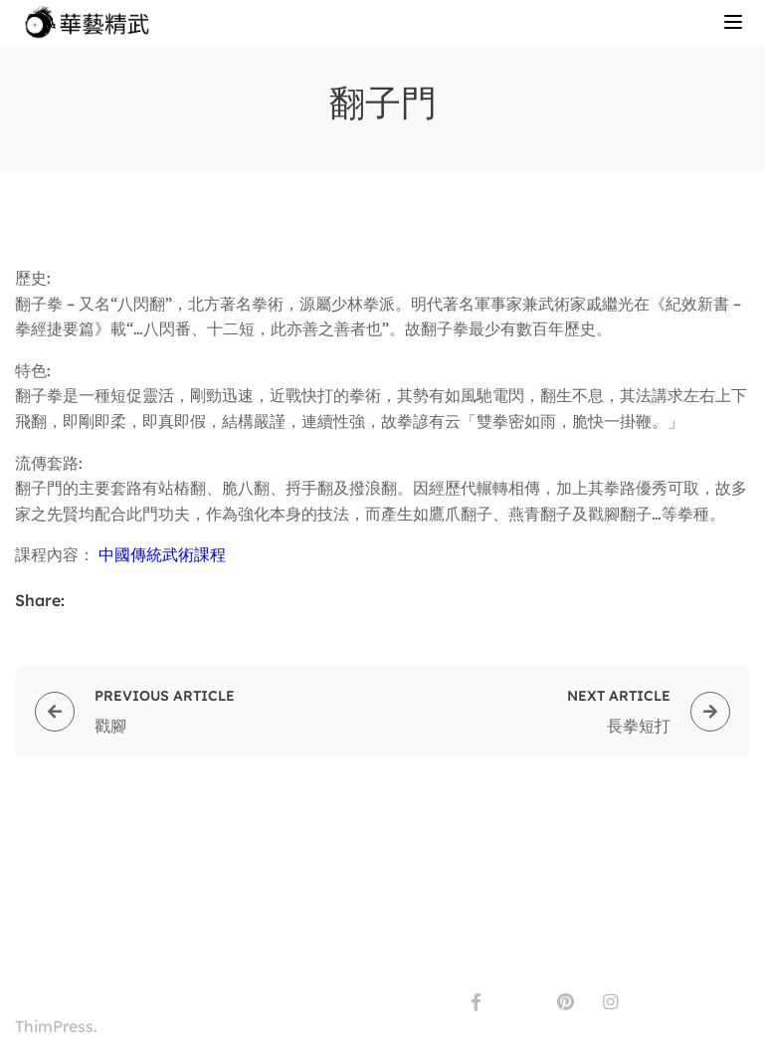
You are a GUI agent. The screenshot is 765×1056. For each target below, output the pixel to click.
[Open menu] (735, 25)
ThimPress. (56, 1026)
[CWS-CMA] (91, 21)
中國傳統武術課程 (162, 554)
